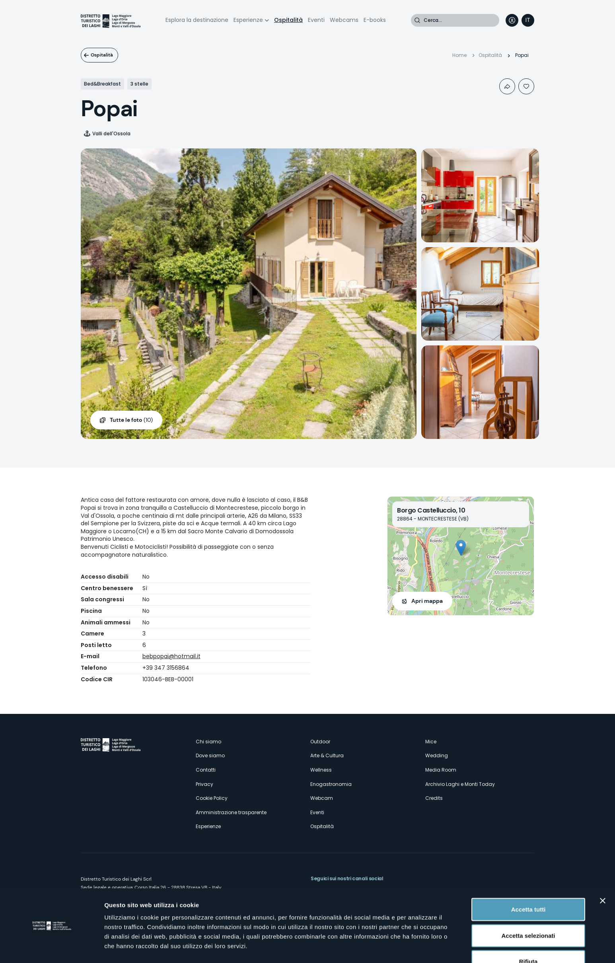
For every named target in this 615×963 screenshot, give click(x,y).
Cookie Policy (212, 798)
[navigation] (528, 20)
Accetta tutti (528, 884)
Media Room (440, 769)
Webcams (344, 20)
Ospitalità (288, 20)
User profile (512, 20)
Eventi (316, 20)
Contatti (206, 769)
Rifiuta (528, 937)
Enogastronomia (331, 784)
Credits (434, 798)
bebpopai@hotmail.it (171, 656)
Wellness (321, 769)
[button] (461, 548)
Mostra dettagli (418, 947)
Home (459, 55)
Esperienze (248, 20)
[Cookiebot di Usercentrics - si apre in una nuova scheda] (51, 947)
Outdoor (320, 741)
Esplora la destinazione (196, 20)
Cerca (417, 20)
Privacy (204, 784)
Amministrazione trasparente (231, 812)
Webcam (321, 798)
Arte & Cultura (327, 755)
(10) (131, 420)
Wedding (436, 755)
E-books (375, 20)
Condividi (507, 86)
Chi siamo (208, 741)
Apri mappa (427, 600)
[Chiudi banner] (602, 876)
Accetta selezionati (528, 911)
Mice (430, 741)
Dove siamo (210, 755)
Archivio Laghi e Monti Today (460, 784)
